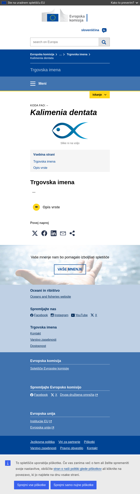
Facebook (39, 394)
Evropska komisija (42, 54)
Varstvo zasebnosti (43, 339)
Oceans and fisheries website (50, 296)
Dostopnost (38, 346)
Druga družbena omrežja (77, 394)
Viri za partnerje (69, 442)
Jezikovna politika (42, 442)
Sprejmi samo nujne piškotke (74, 485)
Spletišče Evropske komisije (49, 368)
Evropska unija (40, 427)
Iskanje (104, 42)
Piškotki (89, 442)
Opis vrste (40, 167)
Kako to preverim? (124, 2)
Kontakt (35, 333)
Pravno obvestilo (71, 448)
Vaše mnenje (70, 269)
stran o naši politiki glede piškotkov (78, 468)
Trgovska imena (77, 54)
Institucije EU (39, 421)
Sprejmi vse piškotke (31, 485)
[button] (35, 233)
